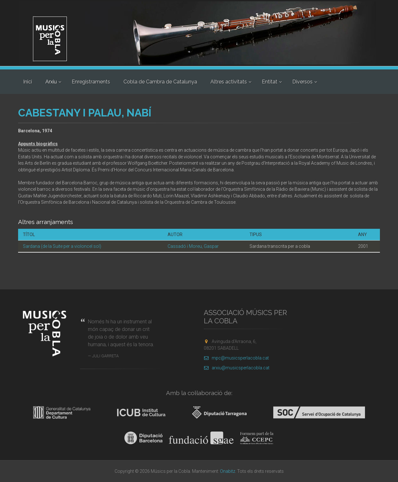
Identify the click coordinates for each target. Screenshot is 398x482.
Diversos (302, 82)
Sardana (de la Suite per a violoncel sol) (62, 246)
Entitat (269, 82)
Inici (27, 82)
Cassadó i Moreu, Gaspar (193, 246)
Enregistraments (91, 82)
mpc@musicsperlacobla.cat (236, 357)
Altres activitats (228, 82)
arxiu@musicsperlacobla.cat (236, 367)
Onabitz (227, 471)
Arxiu (51, 82)
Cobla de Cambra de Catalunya (160, 82)
